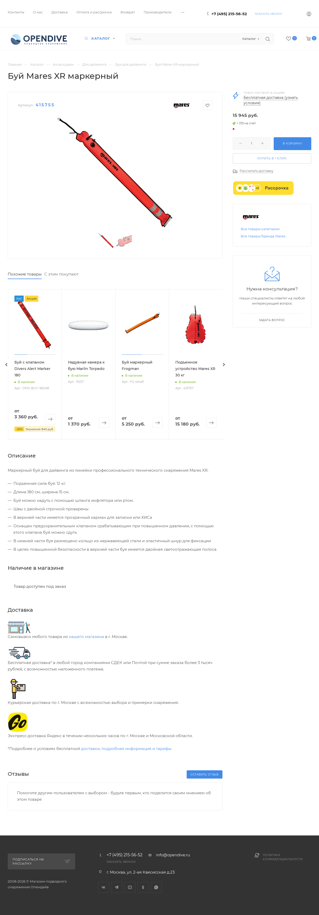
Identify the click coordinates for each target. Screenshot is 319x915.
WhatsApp (156, 887)
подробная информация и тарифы (136, 748)
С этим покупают (61, 274)
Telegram (116, 887)
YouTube (129, 887)
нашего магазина (86, 636)
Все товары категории (260, 229)
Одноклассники (143, 887)
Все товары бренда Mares (263, 236)
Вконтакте (103, 887)
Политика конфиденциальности (283, 857)
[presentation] (6, 364)
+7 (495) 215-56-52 (229, 13)
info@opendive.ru (173, 854)
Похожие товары (25, 274)
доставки (90, 748)
